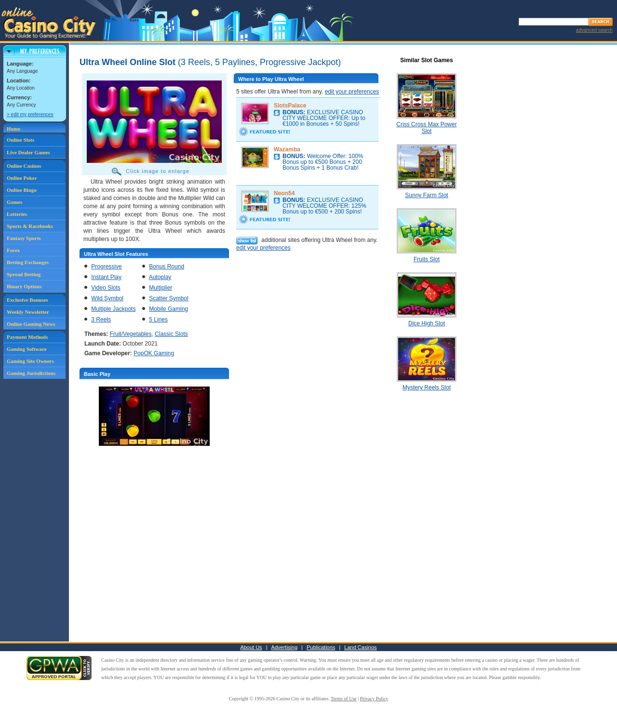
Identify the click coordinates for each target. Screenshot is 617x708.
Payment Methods (27, 337)
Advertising (284, 647)
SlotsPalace (290, 105)
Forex (13, 250)
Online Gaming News (31, 324)
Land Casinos (360, 647)
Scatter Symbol (168, 298)
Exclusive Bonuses (27, 300)
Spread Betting (23, 274)
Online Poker (22, 178)
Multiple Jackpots (113, 309)
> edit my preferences (30, 114)
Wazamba (287, 149)
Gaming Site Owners (30, 361)
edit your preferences (352, 91)
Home (13, 129)
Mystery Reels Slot (426, 387)
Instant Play (106, 277)
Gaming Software (27, 349)
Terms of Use (344, 698)
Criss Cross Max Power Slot (426, 127)
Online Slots (20, 140)
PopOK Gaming (154, 353)
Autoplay (160, 277)
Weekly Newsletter (28, 312)
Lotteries (17, 214)
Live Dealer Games (28, 152)
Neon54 (284, 193)
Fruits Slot (427, 259)
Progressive (106, 266)
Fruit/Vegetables (131, 334)
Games (14, 202)
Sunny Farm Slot (426, 195)
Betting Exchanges (28, 262)
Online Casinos (24, 166)
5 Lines (158, 319)
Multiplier (160, 287)
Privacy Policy (374, 698)
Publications (321, 647)
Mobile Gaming (168, 309)
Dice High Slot (426, 323)
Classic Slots (171, 334)
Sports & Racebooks (30, 226)
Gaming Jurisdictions (31, 373)
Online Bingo (22, 190)
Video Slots (106, 287)
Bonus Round (166, 266)
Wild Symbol (107, 298)
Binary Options (24, 286)
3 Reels (101, 319)
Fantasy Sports (24, 238)
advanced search (594, 30)
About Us (251, 647)
